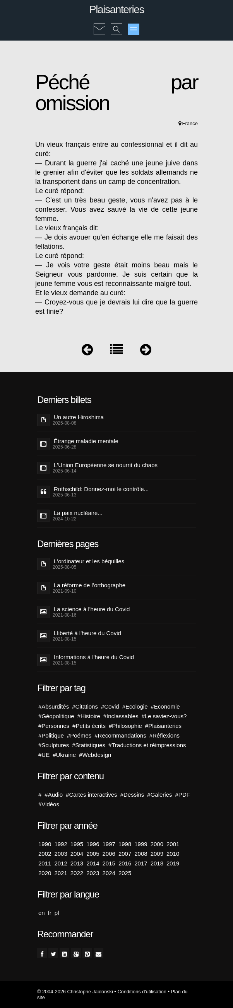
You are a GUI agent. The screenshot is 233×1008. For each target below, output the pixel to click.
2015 (109, 863)
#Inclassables (121, 716)
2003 (60, 853)
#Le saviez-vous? (164, 716)
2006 (109, 853)
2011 (44, 863)
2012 (60, 863)
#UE (44, 754)
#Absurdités (53, 706)
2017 (140, 863)
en (41, 912)
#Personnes (53, 725)
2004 (76, 853)
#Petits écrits (89, 725)
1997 (109, 844)
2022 (76, 873)
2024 (109, 873)
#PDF (182, 794)
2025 (124, 873)
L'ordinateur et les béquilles (89, 561)
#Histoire (88, 716)
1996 (92, 844)
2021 (60, 873)
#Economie (165, 706)
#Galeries (159, 794)
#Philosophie (125, 725)
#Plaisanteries (163, 725)
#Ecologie (135, 706)
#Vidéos (48, 804)
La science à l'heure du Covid (92, 609)
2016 (124, 863)
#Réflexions (164, 735)
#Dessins (132, 794)
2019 (172, 863)
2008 (140, 853)
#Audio (54, 794)
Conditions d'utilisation (141, 991)
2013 (76, 863)
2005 (92, 853)
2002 (44, 853)
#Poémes (79, 735)
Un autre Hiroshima (79, 417)
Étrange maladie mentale (86, 441)
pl (57, 912)
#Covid (110, 706)
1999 (140, 844)
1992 (60, 844)
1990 (44, 844)
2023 (92, 873)
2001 (172, 844)
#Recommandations (120, 735)
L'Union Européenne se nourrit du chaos (106, 465)
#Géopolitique (56, 716)
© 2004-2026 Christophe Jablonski (75, 991)
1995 (76, 844)
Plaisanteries (116, 9)
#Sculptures (53, 745)
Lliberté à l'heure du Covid (87, 633)
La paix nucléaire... (78, 513)
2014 (92, 863)
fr (49, 912)
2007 (124, 853)
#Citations (85, 706)
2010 (172, 853)
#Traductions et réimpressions (147, 745)
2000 (157, 844)
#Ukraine (64, 754)
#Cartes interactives (91, 794)
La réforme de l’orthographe (89, 585)
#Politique (51, 735)
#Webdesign (95, 754)
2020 (44, 873)
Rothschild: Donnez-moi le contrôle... (101, 489)
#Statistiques (88, 745)
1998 (124, 844)
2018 (157, 863)
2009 (157, 853)
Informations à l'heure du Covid (94, 657)
